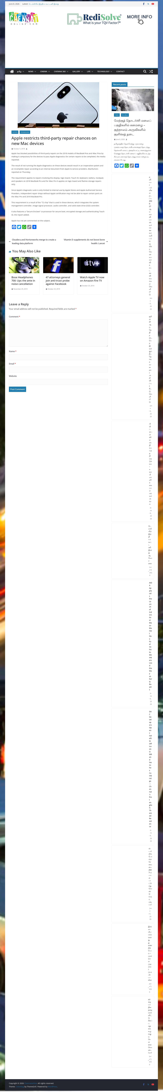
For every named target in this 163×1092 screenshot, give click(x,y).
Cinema (43, 71)
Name (12, 351)
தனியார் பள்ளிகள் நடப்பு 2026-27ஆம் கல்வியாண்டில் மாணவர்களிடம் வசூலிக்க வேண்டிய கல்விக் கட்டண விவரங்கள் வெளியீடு (150, 236)
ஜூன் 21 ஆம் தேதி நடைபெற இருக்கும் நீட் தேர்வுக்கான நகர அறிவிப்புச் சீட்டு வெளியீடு (150, 359)
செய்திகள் (125, 115)
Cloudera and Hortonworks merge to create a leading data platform (32, 241)
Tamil (117, 115)
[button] (22, 71)
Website (13, 376)
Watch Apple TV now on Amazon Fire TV (92, 279)
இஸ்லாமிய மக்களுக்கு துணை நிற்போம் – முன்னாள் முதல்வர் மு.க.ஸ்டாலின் (150, 953)
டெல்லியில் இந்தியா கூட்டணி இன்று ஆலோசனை (150, 545)
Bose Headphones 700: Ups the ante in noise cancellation (23, 281)
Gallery (76, 71)
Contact (120, 71)
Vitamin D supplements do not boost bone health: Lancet (86, 241)
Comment (14, 316)
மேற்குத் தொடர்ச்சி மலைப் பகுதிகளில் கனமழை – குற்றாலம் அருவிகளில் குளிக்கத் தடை (132, 127)
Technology (103, 71)
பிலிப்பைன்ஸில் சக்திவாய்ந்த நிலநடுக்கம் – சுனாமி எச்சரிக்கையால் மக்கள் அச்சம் (150, 464)
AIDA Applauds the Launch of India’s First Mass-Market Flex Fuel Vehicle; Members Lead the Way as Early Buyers (150, 636)
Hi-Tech (14, 132)
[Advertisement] (81, 49)
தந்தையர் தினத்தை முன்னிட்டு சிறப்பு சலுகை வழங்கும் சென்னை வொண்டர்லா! (150, 1026)
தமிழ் (19, 71)
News (30, 71)
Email (12, 363)
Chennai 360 (60, 71)
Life (88, 71)
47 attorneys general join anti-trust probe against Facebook (58, 281)
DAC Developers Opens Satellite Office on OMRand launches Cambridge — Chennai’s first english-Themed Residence (150, 769)
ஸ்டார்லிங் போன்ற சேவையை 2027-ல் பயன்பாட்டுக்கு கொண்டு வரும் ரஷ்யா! (150, 876)
